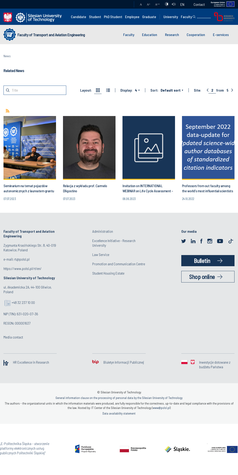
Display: (126, 90)
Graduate (149, 16)
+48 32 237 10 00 (23, 302)
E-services (221, 34)
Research (172, 34)
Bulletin (202, 260)
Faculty (186, 16)
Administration (102, 231)
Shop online (202, 276)
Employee (132, 16)
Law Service (100, 254)
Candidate (78, 16)
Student (95, 16)
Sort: (154, 90)
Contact (199, 4)
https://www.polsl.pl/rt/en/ (22, 268)
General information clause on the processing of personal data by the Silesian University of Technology (119, 398)
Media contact (13, 337)
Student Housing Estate (108, 273)
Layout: (86, 90)
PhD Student (113, 16)
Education (149, 34)
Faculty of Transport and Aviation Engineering (51, 34)
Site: (197, 90)
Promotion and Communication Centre (118, 264)
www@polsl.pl (161, 408)
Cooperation (196, 34)
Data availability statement (119, 413)
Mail (126, 4)
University (170, 16)
